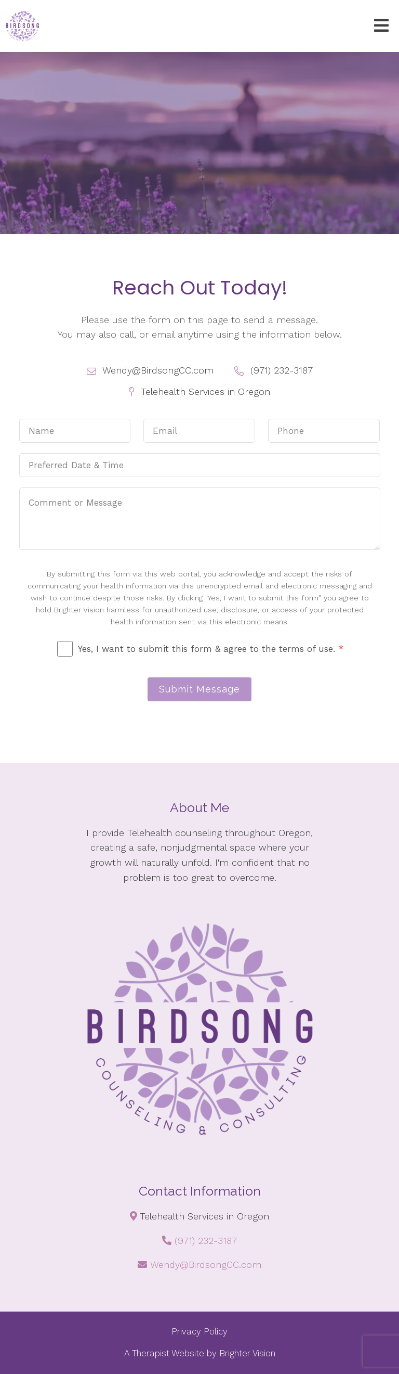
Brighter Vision (247, 1353)
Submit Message (199, 689)
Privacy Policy (199, 1331)
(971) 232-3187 (206, 1240)
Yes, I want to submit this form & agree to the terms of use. (210, 649)
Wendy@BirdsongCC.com (205, 1264)
